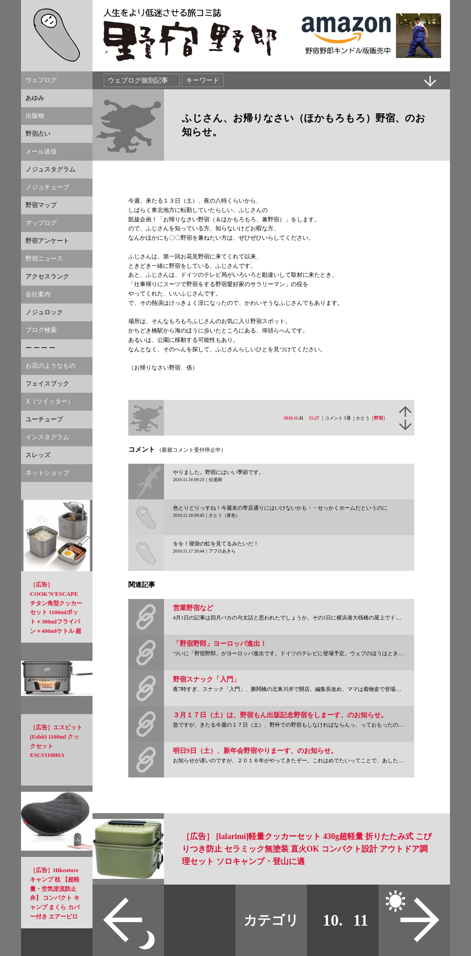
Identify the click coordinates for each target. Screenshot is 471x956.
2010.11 (291, 418)
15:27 (314, 418)
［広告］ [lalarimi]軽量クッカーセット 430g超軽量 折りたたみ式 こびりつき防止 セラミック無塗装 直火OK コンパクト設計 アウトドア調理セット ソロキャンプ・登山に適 (307, 849)
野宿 (378, 418)
